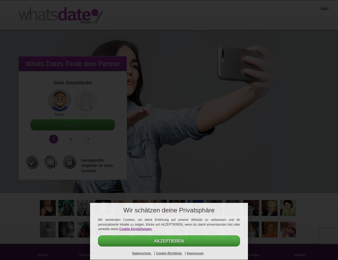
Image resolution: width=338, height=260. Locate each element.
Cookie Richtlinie (169, 253)
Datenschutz (142, 253)
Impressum (195, 253)
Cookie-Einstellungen (135, 229)
